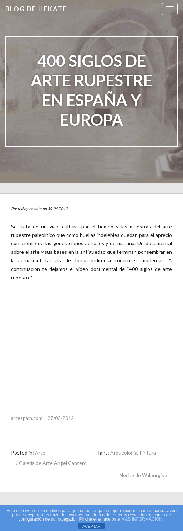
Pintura (147, 453)
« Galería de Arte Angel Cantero (51, 463)
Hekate (35, 208)
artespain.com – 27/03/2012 (42, 418)
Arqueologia (123, 453)
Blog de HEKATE (36, 9)
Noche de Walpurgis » (143, 475)
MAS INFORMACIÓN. (142, 519)
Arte (40, 453)
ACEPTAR (91, 526)
